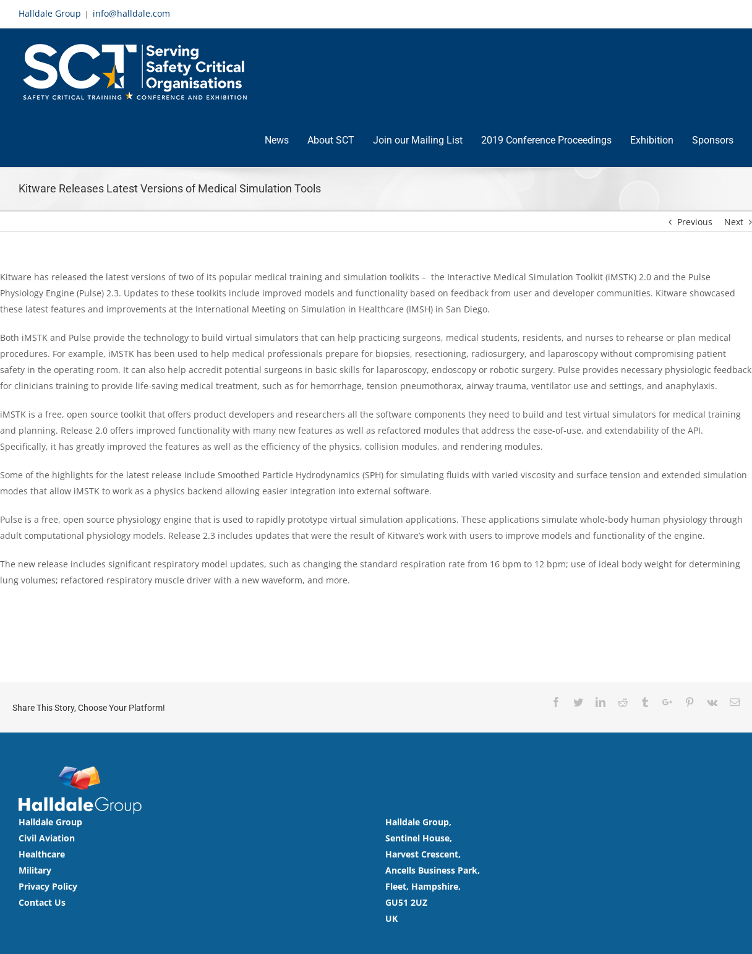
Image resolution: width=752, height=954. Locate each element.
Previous (694, 221)
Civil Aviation (47, 837)
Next (733, 221)
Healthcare (42, 853)
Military (35, 869)
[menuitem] (286, 141)
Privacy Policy (48, 886)
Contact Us (42, 902)
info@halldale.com (131, 13)
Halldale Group (50, 13)
